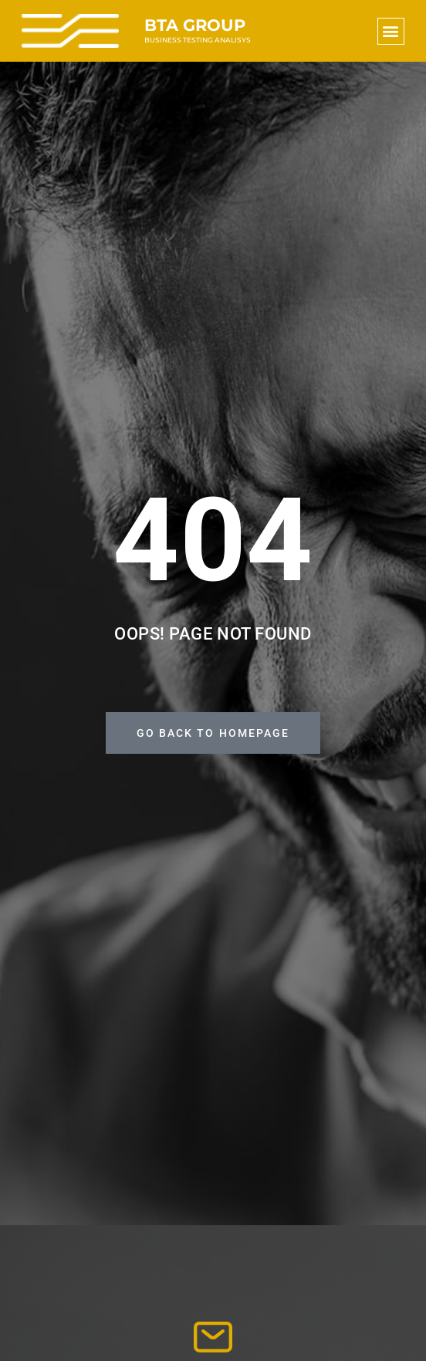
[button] (391, 31)
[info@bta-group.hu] (213, 1337)
